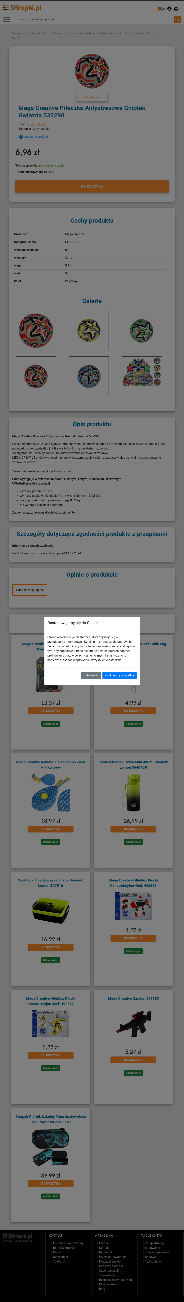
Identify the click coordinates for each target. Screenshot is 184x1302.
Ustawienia (90, 675)
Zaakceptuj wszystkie (119, 675)
